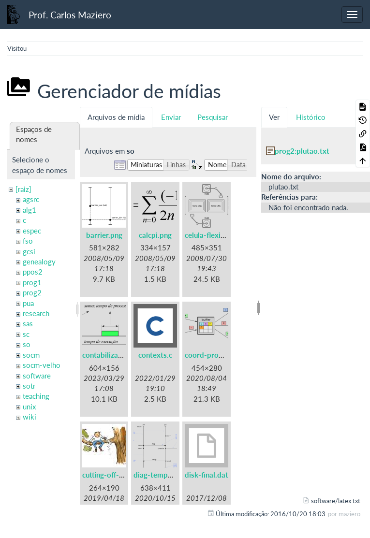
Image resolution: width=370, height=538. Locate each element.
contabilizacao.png (113, 354)
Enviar (171, 117)
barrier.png (104, 235)
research (36, 313)
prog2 (32, 292)
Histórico (311, 117)
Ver (274, 117)
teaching (36, 396)
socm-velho (41, 365)
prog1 (32, 282)
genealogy (39, 261)
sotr (29, 385)
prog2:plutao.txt (302, 150)
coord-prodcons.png (218, 354)
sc (26, 334)
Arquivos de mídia (116, 117)
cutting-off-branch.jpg (117, 474)
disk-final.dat (206, 474)
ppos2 (33, 271)
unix (29, 406)
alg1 (29, 209)
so (26, 344)
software (37, 375)
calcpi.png (155, 235)
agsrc (31, 199)
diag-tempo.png (159, 474)
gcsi (29, 251)
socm (31, 354)
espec (32, 230)
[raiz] (23, 189)
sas (28, 323)
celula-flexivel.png (214, 235)
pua (28, 303)
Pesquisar (212, 117)
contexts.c (155, 354)
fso (28, 240)
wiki (29, 416)
